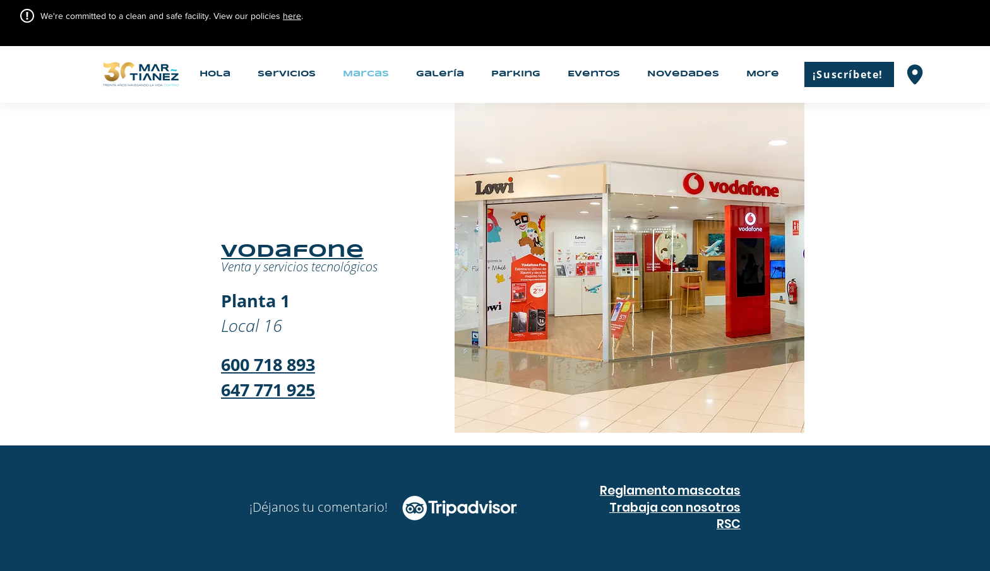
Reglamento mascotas (670, 490)
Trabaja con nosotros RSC (675, 516)
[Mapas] (915, 74)
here (292, 16)
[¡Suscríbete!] (849, 74)
